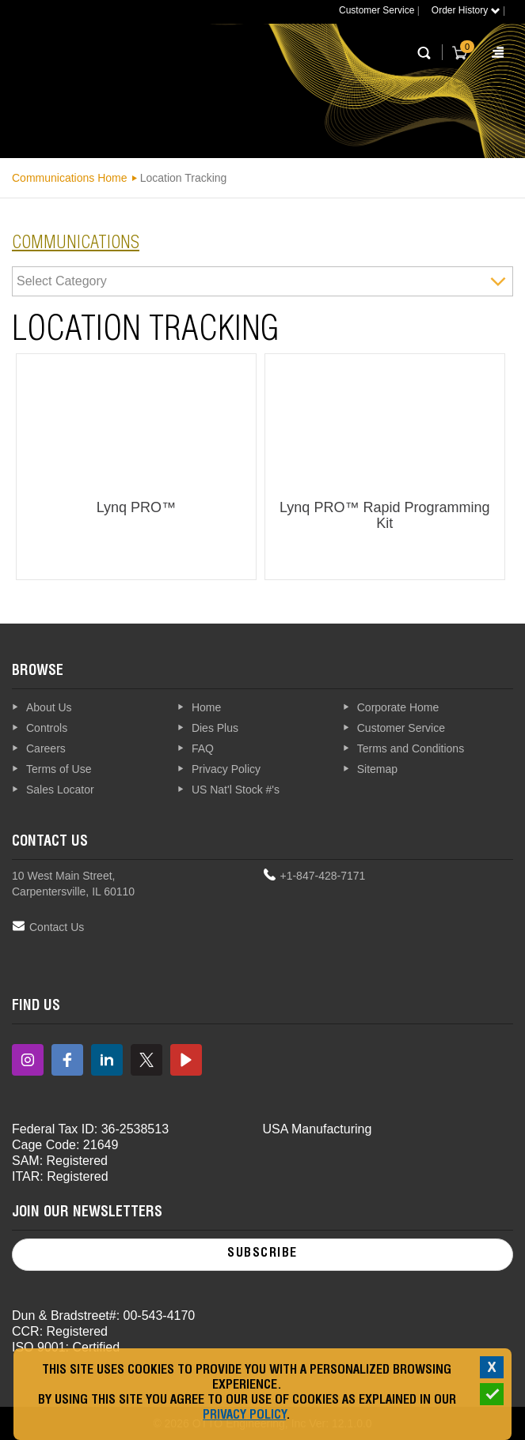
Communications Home (69, 178)
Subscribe (262, 1254)
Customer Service (376, 10)
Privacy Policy (244, 1416)
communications (75, 244)
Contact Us (56, 927)
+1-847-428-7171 (323, 875)
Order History (466, 10)
